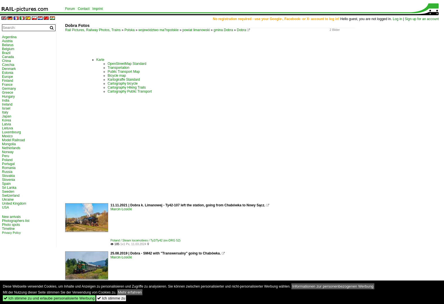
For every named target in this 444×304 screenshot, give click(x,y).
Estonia (7, 73)
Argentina (9, 37)
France (7, 85)
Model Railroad (13, 140)
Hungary (8, 97)
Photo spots (11, 225)
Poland (7, 160)
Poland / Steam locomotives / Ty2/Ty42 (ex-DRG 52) (145, 240)
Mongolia (9, 144)
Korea (6, 120)
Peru (5, 156)
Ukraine (8, 200)
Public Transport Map (124, 72)
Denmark (9, 69)
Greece (7, 93)
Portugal (8, 164)
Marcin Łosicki (121, 209)
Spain (6, 184)
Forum (70, 9)
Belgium (8, 49)
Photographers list (15, 221)
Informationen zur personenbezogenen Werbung (332, 286)
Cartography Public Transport (130, 91)
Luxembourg (11, 132)
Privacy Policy (11, 232)
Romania (9, 168)
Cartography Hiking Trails (127, 87)
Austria (7, 41)
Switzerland (11, 196)
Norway (8, 152)
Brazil (6, 53)
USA (5, 207)
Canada (8, 57)
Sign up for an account (422, 19)
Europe (7, 77)
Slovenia (8, 180)
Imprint (97, 9)
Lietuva (7, 128)
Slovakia (8, 176)
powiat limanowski (196, 30)
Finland (7, 81)
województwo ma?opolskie (158, 30)
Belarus (8, 45)
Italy (5, 112)
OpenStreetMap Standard (127, 64)
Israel (6, 108)
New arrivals (11, 217)
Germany (9, 89)
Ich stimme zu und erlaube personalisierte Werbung (49, 298)
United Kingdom (14, 203)
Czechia (8, 65)
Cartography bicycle (123, 83)
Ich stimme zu (111, 298)
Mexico (7, 136)
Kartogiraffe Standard (124, 80)
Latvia (6, 124)
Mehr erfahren (130, 292)
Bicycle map (117, 76)
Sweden (8, 192)
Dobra (241, 30)
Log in (397, 19)
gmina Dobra (223, 30)
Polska (129, 30)
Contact (83, 9)
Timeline (8, 229)
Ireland (7, 104)
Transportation (118, 68)
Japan (6, 116)
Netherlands (11, 148)
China (6, 61)
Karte (100, 60)
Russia (7, 172)
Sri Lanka (9, 188)
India (5, 100)
